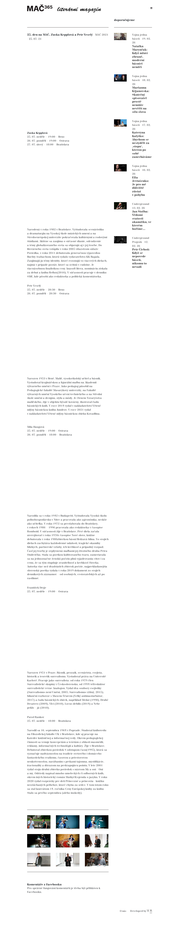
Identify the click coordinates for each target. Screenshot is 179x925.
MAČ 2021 (101, 34)
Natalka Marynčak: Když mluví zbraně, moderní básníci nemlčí (140, 57)
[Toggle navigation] (151, 8)
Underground (141, 204)
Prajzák (137, 242)
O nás (123, 911)
